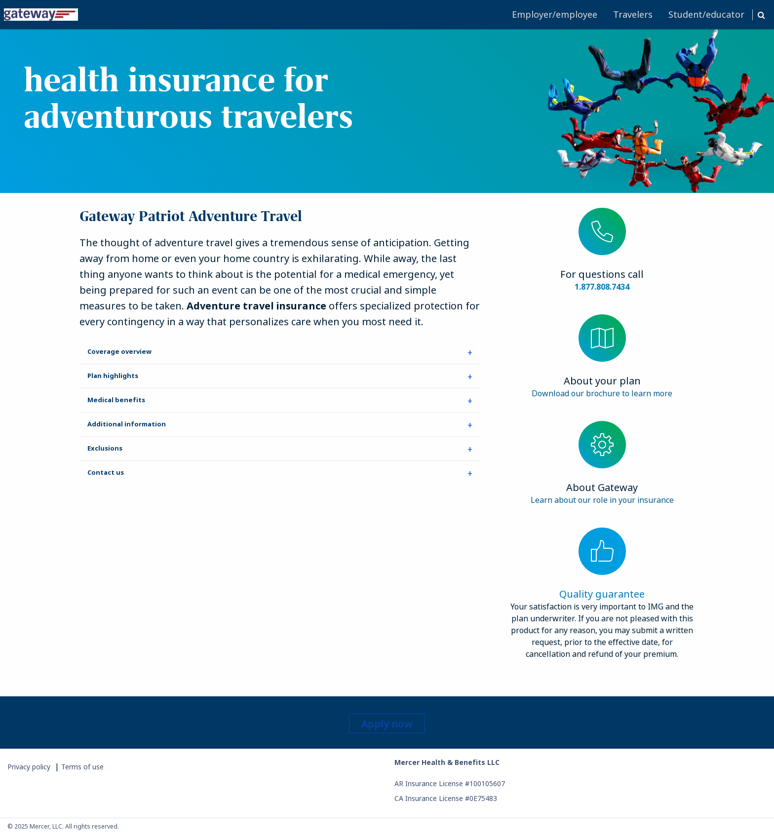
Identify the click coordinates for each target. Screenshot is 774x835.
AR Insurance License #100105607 (449, 783)
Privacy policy (28, 766)
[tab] (279, 351)
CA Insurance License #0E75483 (445, 798)
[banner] (387, 111)
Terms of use (82, 766)
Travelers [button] (633, 14)
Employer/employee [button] (554, 14)
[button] (761, 14)
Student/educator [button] (706, 14)
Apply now (387, 723)
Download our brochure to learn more (602, 393)
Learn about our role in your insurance (602, 499)
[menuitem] (254, 14)
